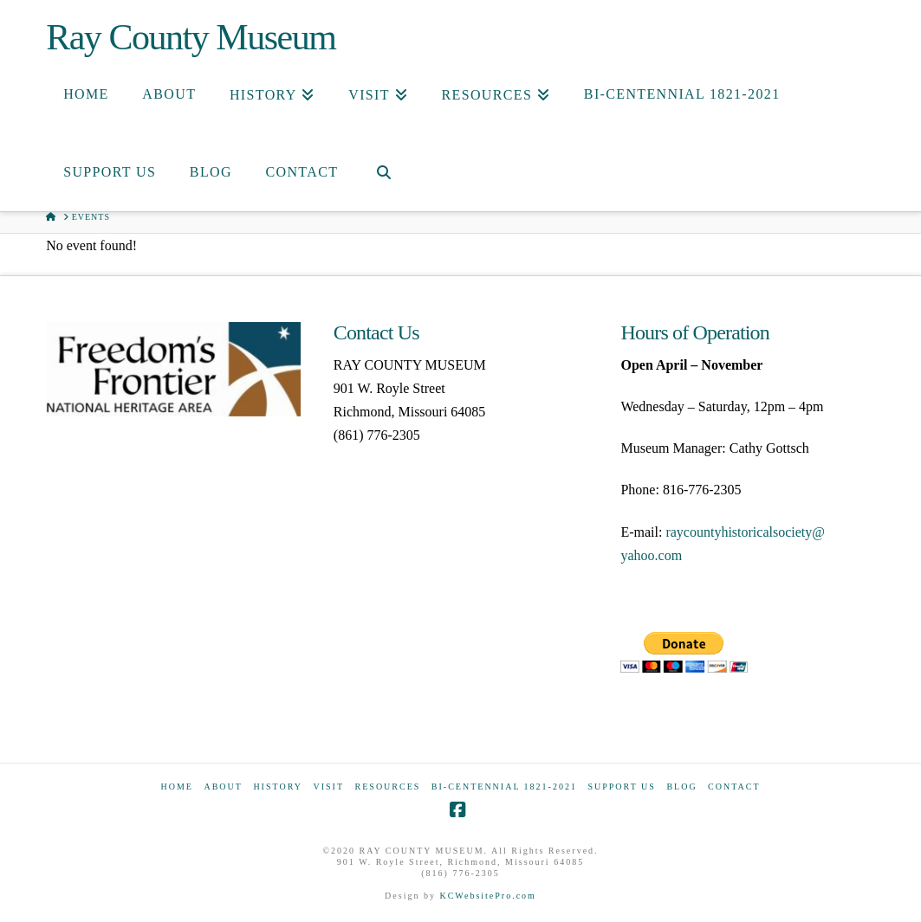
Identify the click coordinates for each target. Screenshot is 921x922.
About (223, 786)
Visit (328, 786)
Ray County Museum (190, 37)
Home (176, 786)
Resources (388, 786)
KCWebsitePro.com (487, 895)
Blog (681, 786)
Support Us (621, 786)
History (277, 786)
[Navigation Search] (383, 172)
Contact (734, 786)
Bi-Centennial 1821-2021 (504, 786)
